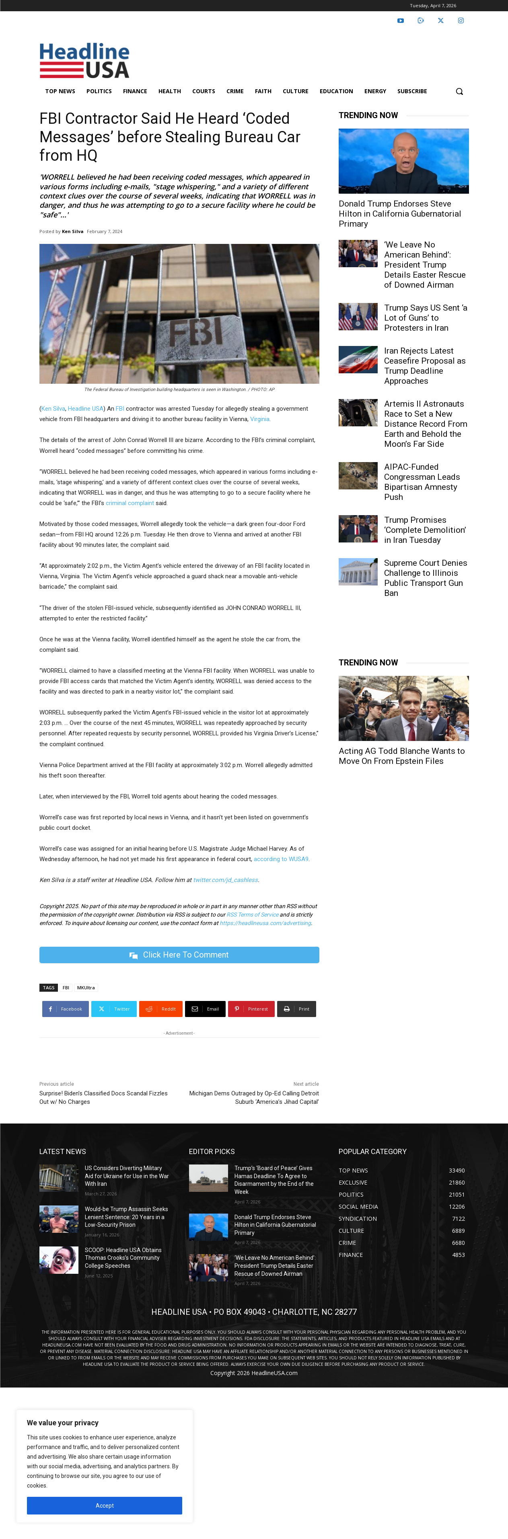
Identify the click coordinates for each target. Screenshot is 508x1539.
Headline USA (85, 408)
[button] (459, 91)
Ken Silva (73, 231)
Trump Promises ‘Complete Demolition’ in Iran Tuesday (425, 530)
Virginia (259, 419)
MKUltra (86, 987)
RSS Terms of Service (252, 914)
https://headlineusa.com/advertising (265, 923)
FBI (120, 408)
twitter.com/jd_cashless (225, 880)
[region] (104, 1466)
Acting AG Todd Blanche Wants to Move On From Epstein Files (402, 756)
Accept (105, 1505)
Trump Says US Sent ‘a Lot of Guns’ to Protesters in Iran (425, 318)
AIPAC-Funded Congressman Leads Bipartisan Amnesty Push (422, 482)
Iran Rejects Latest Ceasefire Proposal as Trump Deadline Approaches (425, 366)
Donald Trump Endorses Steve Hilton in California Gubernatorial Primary (400, 214)
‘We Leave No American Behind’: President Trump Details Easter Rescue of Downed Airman (425, 265)
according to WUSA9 (281, 859)
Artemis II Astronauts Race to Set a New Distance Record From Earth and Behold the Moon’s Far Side (425, 424)
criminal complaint (130, 503)
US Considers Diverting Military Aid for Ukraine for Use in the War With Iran (127, 1176)
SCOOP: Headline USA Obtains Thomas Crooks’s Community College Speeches (123, 1258)
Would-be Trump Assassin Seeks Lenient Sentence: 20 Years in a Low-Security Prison (126, 1217)
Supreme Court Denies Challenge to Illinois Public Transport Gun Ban (425, 578)
